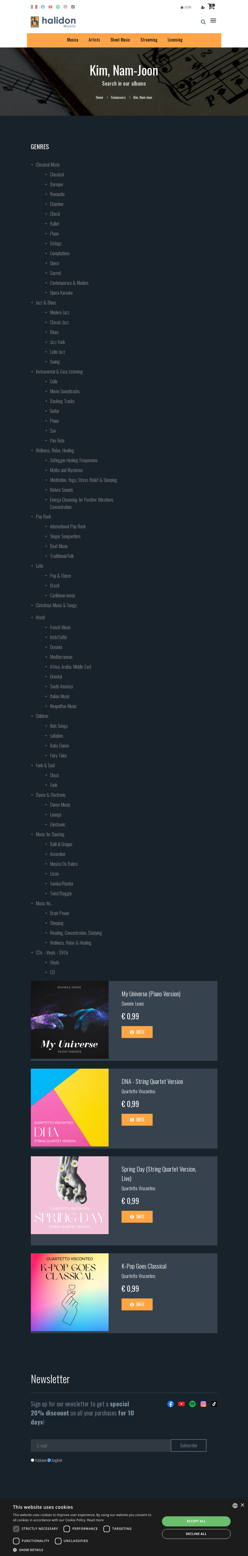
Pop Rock (43, 516)
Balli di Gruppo (61, 844)
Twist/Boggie (61, 893)
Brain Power (59, 913)
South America (61, 686)
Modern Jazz (59, 312)
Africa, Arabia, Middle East (70, 666)
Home (99, 97)
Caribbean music (62, 595)
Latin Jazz (57, 351)
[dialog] (124, 1527)
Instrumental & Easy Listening (59, 371)
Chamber (57, 203)
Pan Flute (57, 440)
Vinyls (54, 962)
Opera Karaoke (61, 292)
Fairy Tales (58, 755)
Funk (53, 785)
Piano (54, 233)
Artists (94, 40)
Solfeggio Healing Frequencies (74, 460)
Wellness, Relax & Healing (70, 942)
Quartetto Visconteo (138, 1091)
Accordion (57, 853)
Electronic (57, 824)
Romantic (57, 194)
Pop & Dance (60, 575)
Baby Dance (59, 745)
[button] (84, 1549)
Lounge (55, 814)
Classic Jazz (59, 322)
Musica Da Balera (64, 863)
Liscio (54, 873)
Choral (55, 213)
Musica (72, 40)
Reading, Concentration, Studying (76, 932)
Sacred (55, 272)
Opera (54, 263)
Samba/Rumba (61, 883)
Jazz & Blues (46, 302)
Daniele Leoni (133, 1003)
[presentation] (70, 1484)
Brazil (54, 585)
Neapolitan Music (63, 706)
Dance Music (60, 804)
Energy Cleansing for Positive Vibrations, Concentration (82, 503)
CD (52, 972)
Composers (118, 97)
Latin (39, 565)
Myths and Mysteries (66, 470)
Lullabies (56, 735)
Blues (54, 332)
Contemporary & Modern (69, 282)
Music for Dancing (50, 834)
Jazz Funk (57, 341)
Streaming (148, 40)
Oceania (56, 647)
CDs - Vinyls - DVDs (52, 952)
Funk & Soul (45, 765)
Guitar (54, 410)
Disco (54, 775)
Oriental (56, 676)
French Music (60, 627)
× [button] (242, 1505)
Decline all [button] (196, 1534)
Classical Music (48, 164)
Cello (54, 381)
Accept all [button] (196, 1521)
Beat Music (59, 546)
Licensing (175, 40)
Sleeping (56, 922)
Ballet (54, 223)
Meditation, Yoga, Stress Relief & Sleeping (83, 479)
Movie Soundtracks (65, 391)
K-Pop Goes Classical (144, 1265)
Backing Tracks (62, 401)
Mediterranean (61, 656)
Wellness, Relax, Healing (55, 450)
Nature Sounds (61, 489)
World (40, 617)
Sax (53, 430)
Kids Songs (59, 725)
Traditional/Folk (62, 555)
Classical (57, 174)
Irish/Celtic (58, 637)
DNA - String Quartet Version (152, 1081)
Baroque (56, 184)
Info (137, 1031)
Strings (56, 243)
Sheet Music (120, 40)
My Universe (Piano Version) (151, 993)
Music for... (44, 903)
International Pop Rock (68, 526)
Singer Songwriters (65, 536)
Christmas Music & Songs (56, 605)
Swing (55, 361)
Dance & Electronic (51, 794)
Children (42, 716)
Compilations (60, 253)
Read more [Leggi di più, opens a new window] (95, 1520)
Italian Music (60, 696)
